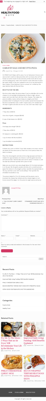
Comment (4, 215)
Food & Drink (6, 65)
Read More (32, 1)
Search (5, 256)
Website (32, 236)
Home (10, 392)
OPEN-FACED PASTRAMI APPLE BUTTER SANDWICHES (18, 289)
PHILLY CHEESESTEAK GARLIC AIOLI (13, 282)
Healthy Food (6, 308)
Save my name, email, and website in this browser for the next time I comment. (21, 245)
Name (3, 236)
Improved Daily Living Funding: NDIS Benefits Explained (18, 279)
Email (18, 236)
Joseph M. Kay (8, 71)
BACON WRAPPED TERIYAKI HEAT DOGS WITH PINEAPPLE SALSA (21, 286)
